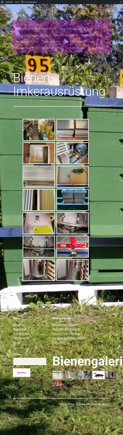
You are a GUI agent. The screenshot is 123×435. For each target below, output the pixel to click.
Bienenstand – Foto (80, 34)
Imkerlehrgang (20, 326)
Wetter (16, 335)
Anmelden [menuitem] (9, 2)
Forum (86, 21)
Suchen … (18, 347)
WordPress (103, 396)
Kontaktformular (72, 40)
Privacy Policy (94, 40)
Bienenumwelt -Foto (24, 34)
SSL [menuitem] (17, 2)
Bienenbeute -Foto (88, 28)
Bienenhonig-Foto (50, 40)
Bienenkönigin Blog (68, 21)
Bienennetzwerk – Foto (52, 34)
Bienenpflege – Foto (24, 40)
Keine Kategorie (21, 330)
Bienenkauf (19, 317)
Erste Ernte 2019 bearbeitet (66, 321)
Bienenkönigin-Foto (64, 28)
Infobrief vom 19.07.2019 (65, 317)
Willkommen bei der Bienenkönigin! (33, 21)
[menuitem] (2, 2)
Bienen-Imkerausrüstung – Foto (31, 28)
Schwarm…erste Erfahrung (66, 326)
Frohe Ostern (59, 335)
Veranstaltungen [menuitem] (29, 2)
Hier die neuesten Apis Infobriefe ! (69, 330)
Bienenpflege (19, 321)
